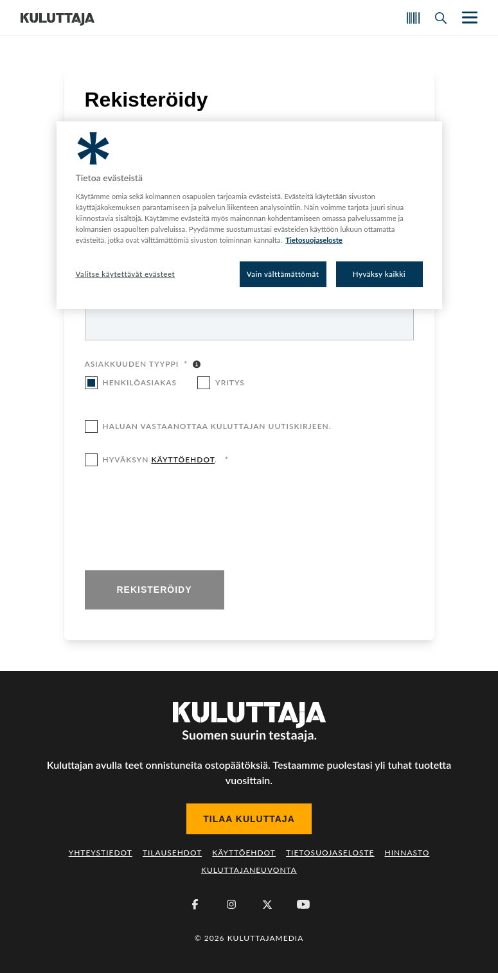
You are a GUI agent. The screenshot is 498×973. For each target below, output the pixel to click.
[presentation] (182, 520)
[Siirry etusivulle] (57, 18)
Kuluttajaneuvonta (249, 870)
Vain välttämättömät (283, 274)
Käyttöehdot (244, 852)
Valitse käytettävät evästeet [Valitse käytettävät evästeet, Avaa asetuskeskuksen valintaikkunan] (125, 274)
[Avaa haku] (440, 18)
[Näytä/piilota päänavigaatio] (468, 18)
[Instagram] (231, 904)
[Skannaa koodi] (413, 18)
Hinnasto (407, 852)
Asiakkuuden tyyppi (136, 365)
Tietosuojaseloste (330, 852)
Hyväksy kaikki (379, 274)
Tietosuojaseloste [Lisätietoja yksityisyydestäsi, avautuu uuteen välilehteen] (313, 240)
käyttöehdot (183, 459)
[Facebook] (195, 904)
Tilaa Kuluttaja (249, 819)
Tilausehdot (172, 852)
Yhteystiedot (100, 852)
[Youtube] (303, 904)
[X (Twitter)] (267, 904)
